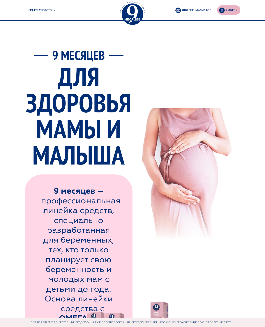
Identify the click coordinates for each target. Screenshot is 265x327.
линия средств (40, 10)
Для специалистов (196, 10)
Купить (231, 10)
